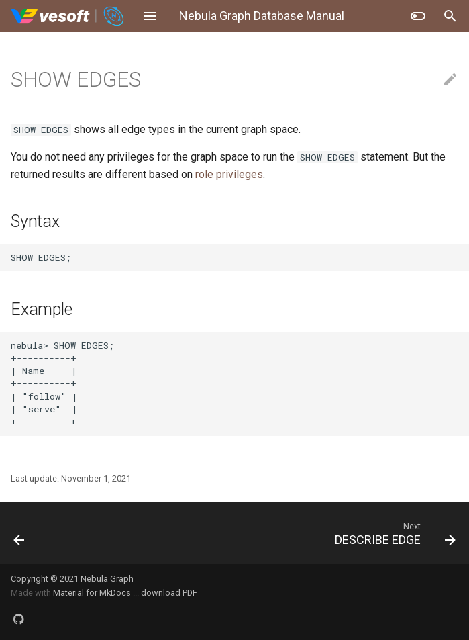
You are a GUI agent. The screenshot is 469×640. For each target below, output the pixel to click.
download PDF (169, 593)
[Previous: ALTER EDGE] (61, 533)
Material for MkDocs (93, 593)
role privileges (229, 174)
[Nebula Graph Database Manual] (68, 16)
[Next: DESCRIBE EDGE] (292, 533)
